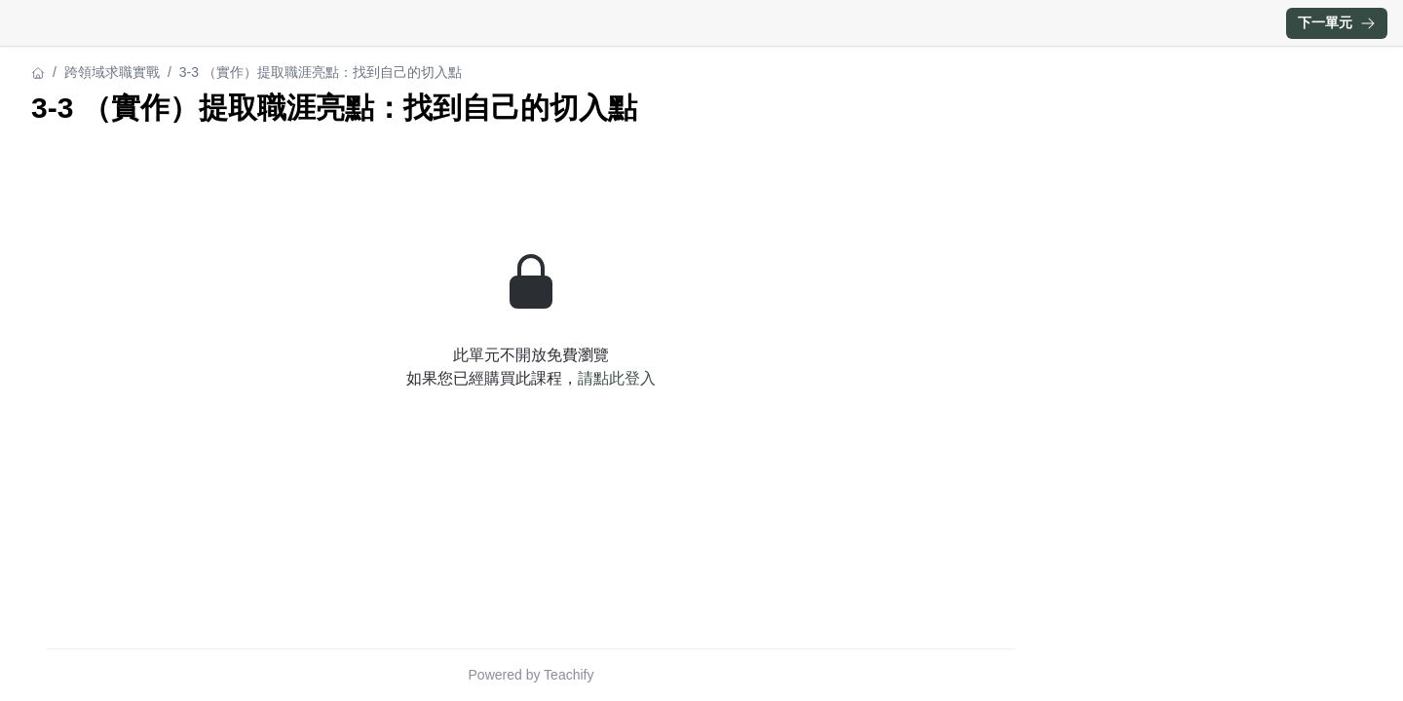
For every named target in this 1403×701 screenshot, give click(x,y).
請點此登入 (617, 378)
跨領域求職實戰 (112, 72)
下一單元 (1337, 22)
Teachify (568, 675)
